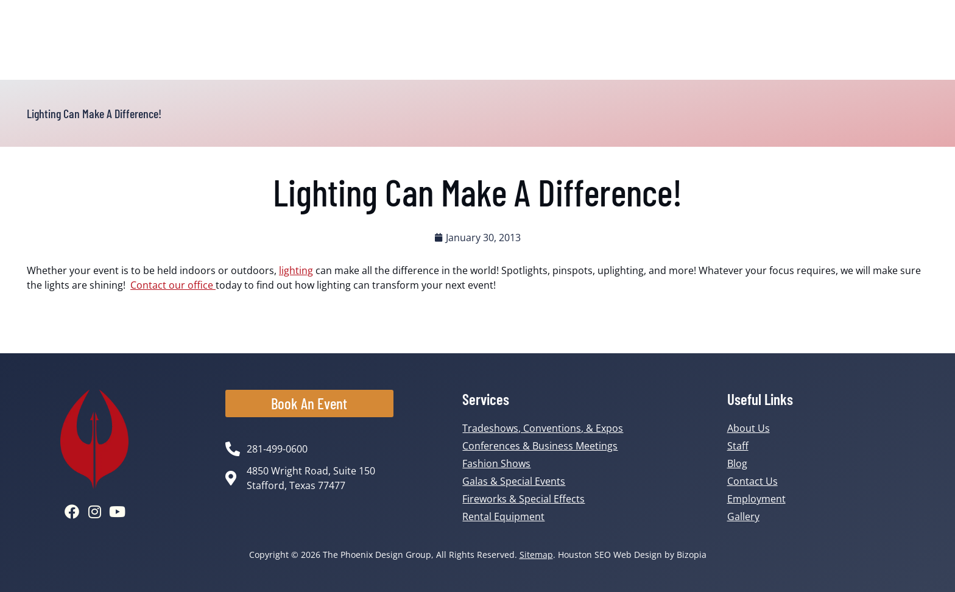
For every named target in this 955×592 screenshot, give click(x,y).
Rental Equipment (503, 516)
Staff (738, 446)
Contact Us (752, 481)
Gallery (743, 516)
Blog (737, 463)
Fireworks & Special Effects (523, 499)
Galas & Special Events (513, 481)
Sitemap (536, 554)
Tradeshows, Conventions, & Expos (542, 428)
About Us (748, 428)
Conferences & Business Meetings (540, 446)
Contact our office (173, 285)
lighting (296, 270)
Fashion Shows (496, 463)
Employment (756, 499)
